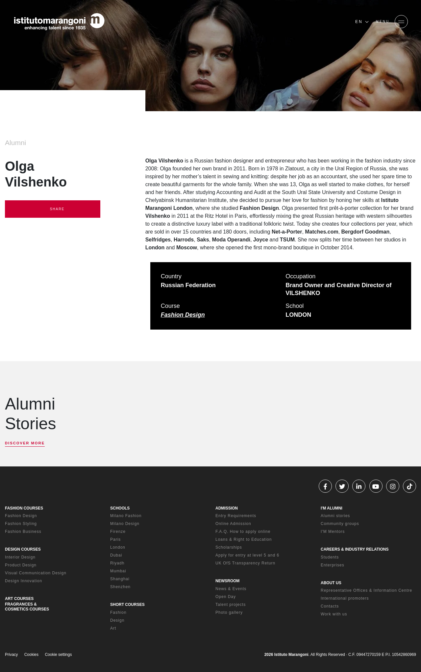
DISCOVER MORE (25, 443)
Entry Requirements (235, 515)
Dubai (116, 555)
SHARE (52, 209)
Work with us (334, 614)
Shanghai (120, 579)
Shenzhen (120, 587)
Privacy (11, 654)
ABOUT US (331, 583)
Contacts (330, 606)
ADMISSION (226, 508)
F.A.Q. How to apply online (242, 531)
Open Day (225, 596)
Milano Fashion (125, 515)
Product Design (21, 565)
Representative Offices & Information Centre (366, 590)
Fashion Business (23, 531)
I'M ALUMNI (331, 508)
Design (117, 620)
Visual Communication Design (35, 573)
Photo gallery (229, 612)
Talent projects (230, 604)
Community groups (340, 523)
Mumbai (118, 571)
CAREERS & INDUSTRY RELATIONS (354, 549)
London (117, 547)
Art (113, 628)
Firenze (118, 531)
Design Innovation (23, 581)
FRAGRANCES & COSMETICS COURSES (27, 606)
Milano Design (124, 523)
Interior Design (20, 557)
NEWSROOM (227, 581)
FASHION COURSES (24, 508)
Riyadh (117, 563)
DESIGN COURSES (23, 549)
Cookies (31, 654)
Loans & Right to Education (243, 539)
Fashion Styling (21, 523)
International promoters (345, 598)
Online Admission (233, 523)
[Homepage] (59, 21)
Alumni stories (335, 515)
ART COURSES (19, 598)
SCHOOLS (120, 508)
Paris (115, 539)
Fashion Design (183, 314)
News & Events (230, 588)
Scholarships (228, 547)
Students (330, 557)
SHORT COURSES (127, 604)
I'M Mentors (333, 531)
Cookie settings (58, 654)
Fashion (118, 612)
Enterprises (332, 565)
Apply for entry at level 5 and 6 (247, 555)
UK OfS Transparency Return (245, 563)
